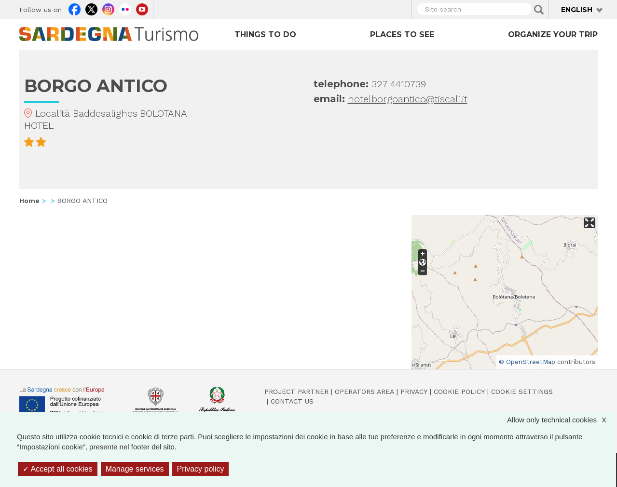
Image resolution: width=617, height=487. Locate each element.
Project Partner (296, 391)
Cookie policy (459, 391)
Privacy (413, 391)
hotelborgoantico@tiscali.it (407, 99)
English (576, 9)
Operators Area (364, 391)
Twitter (91, 8)
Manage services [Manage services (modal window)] (135, 469)
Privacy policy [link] (200, 469)
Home (29, 200)
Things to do (265, 34)
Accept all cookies (58, 469)
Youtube (142, 8)
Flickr (125, 8)
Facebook (75, 8)
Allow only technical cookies (561, 420)
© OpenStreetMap (527, 361)
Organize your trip (553, 34)
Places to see (402, 34)
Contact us (292, 401)
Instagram (108, 8)
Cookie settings (522, 391)
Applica (539, 10)
